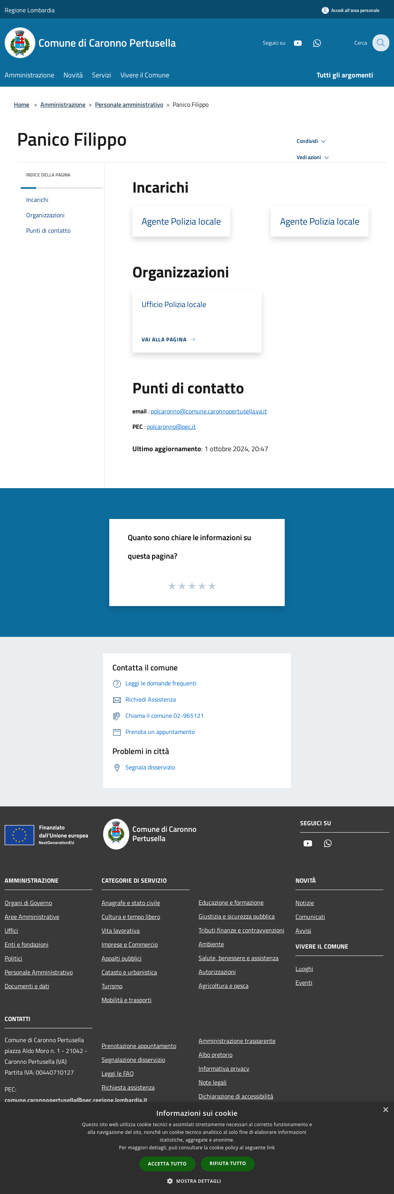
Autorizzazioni (217, 971)
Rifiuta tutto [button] (228, 1163)
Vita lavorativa (121, 930)
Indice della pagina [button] (48, 174)
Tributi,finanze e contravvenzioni (241, 930)
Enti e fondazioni (26, 944)
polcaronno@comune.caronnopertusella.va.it (209, 411)
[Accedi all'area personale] (350, 10)
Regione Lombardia (30, 10)
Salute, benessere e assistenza (239, 957)
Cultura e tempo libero (131, 916)
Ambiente (211, 944)
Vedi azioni (314, 157)
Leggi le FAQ (118, 1073)
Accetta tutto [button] (167, 1163)
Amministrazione (62, 104)
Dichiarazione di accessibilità (236, 1096)
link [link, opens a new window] (271, 1147)
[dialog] (197, 1148)
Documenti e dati (27, 986)
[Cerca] (380, 43)
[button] (197, 1181)
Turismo (112, 986)
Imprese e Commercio (130, 944)
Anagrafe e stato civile (131, 902)
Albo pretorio (215, 1054)
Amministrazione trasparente (237, 1040)
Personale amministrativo (129, 104)
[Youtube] (292, 42)
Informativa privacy (224, 1068)
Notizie (305, 902)
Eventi (304, 982)
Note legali (213, 1082)
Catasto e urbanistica (129, 972)
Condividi (312, 141)
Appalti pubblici (122, 958)
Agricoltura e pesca (224, 985)
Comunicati (310, 916)
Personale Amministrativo (39, 972)
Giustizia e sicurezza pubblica (237, 916)
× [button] (385, 1110)
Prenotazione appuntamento (139, 1045)
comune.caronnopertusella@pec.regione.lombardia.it (76, 1100)
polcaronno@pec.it (171, 426)
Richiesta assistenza (128, 1087)
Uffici (11, 930)
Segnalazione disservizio (133, 1059)
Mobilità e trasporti (127, 999)
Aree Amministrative (32, 916)
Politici (13, 958)
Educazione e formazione (231, 902)
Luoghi (304, 968)
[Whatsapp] (311, 42)
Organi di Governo (28, 902)
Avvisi (303, 930)
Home (21, 104)
